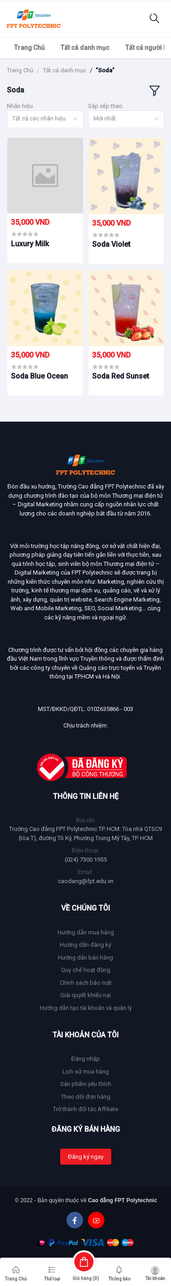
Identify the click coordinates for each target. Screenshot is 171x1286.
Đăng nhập (85, 1058)
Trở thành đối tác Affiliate (85, 1109)
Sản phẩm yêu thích (85, 1083)
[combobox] (45, 119)
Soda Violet (111, 244)
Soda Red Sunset (120, 376)
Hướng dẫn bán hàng (85, 957)
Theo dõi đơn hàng (85, 1096)
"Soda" (105, 70)
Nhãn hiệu (20, 106)
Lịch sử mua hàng (85, 1071)
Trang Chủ (29, 47)
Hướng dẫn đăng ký (85, 944)
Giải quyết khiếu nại (85, 995)
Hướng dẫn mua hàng (85, 932)
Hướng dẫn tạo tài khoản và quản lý (86, 1007)
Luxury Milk (30, 243)
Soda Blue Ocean (39, 376)
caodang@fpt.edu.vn (86, 881)
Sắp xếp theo (105, 106)
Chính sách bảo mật (86, 982)
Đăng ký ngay (86, 1156)
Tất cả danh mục (85, 47)
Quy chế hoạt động (85, 969)
